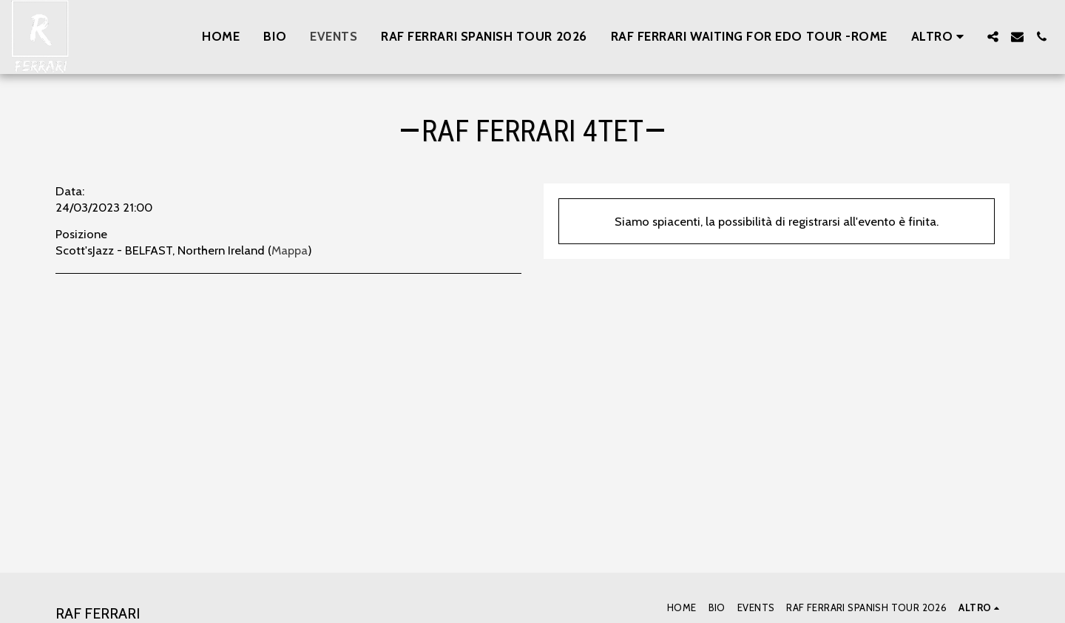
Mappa (289, 250)
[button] (992, 36)
